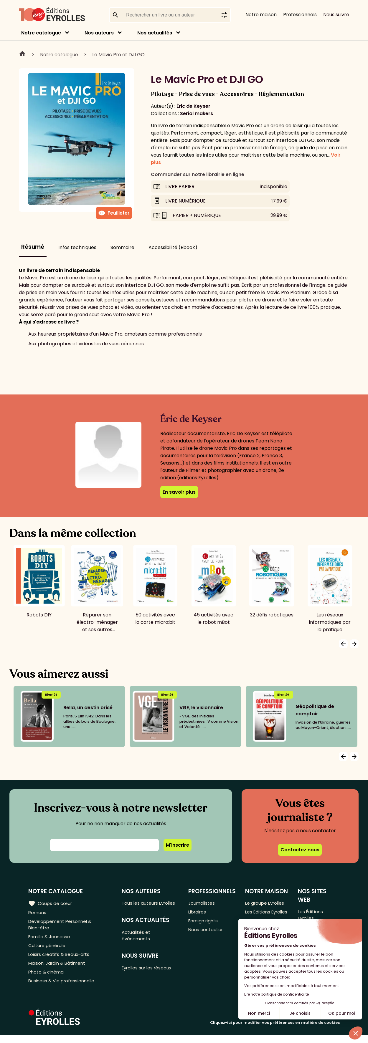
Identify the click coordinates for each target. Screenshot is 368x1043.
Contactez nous (299, 849)
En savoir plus (179, 492)
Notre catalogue (41, 32)
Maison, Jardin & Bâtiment (58, 969)
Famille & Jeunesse (50, 939)
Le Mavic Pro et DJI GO (118, 54)
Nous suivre (336, 14)
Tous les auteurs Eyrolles (141, 907)
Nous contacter (206, 932)
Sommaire (122, 247)
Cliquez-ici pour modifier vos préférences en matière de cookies (275, 1030)
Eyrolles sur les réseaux (149, 978)
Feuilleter (114, 213)
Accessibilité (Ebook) (172, 247)
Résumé (32, 247)
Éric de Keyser (193, 106)
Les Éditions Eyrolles (258, 917)
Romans (37, 913)
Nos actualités (154, 32)
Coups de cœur (50, 903)
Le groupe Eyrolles (266, 903)
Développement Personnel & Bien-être (62, 926)
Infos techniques (77, 247)
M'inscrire (177, 845)
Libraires (197, 913)
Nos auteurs (99, 32)
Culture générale (47, 949)
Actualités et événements (137, 944)
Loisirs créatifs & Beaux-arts (60, 959)
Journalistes (202, 903)
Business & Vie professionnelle (63, 988)
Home (22, 54)
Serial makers (196, 113)
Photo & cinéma (46, 978)
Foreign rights (204, 922)
